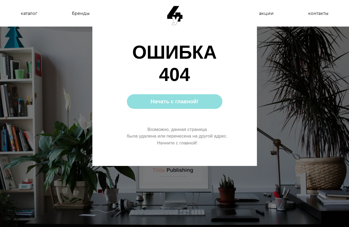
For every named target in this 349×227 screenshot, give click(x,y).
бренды (81, 13)
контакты (318, 13)
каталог (29, 13)
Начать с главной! (174, 101)
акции (266, 13)
